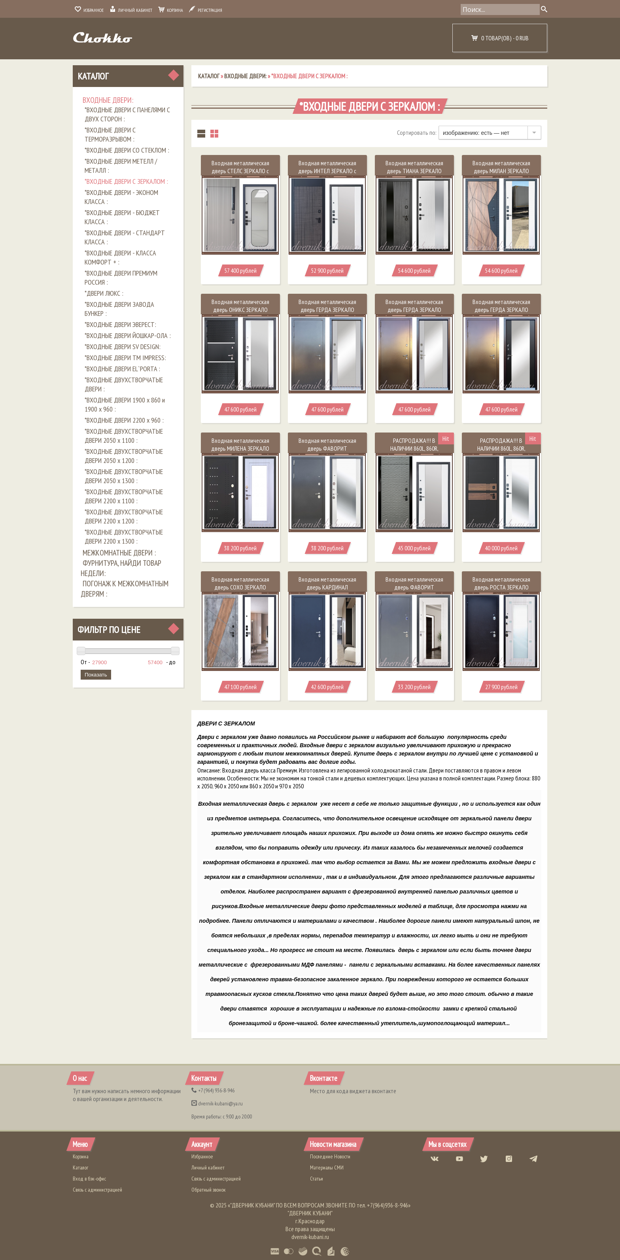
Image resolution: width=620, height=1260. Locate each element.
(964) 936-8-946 (212, 1090)
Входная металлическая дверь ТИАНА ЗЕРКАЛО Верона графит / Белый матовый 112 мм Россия (414, 175)
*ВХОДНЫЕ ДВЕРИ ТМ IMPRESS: (125, 357)
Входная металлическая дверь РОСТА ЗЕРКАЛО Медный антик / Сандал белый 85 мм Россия (501, 591)
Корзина (170, 10)
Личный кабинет (131, 10)
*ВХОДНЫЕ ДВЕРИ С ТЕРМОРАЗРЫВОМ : (110, 134)
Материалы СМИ (327, 1167)
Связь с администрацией (97, 1189)
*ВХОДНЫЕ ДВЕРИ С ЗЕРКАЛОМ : (126, 181)
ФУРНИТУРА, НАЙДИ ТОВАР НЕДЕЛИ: (121, 568)
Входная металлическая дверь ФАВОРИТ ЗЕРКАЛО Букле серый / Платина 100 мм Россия (414, 591)
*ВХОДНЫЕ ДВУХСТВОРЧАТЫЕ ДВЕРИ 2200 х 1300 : (124, 536)
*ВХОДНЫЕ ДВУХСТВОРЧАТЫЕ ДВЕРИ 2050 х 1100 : (124, 436)
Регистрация (205, 10)
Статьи (316, 1178)
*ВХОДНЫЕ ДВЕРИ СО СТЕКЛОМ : (127, 150)
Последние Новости (330, 1156)
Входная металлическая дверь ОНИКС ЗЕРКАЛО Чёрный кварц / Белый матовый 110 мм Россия (240, 313)
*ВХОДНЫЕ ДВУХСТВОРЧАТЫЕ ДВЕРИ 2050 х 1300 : (124, 476)
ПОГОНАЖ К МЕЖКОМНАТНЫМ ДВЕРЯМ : (124, 588)
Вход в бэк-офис (89, 1178)
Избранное (89, 10)
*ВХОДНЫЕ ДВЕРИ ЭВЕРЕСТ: (120, 324)
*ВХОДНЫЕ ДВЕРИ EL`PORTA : (122, 368)
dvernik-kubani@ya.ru (217, 1103)
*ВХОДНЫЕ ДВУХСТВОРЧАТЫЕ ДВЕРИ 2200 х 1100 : (124, 496)
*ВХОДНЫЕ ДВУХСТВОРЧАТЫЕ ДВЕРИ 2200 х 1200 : (124, 516)
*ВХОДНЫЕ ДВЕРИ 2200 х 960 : (124, 420)
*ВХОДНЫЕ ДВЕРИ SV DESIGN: (123, 346)
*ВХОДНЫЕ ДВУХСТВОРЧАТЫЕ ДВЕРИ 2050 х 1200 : (124, 456)
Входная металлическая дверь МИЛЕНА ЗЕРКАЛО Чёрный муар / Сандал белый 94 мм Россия (240, 452)
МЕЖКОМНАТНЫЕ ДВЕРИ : (119, 553)
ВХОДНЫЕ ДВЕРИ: (108, 100)
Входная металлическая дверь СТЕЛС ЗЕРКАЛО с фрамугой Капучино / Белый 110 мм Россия (240, 175)
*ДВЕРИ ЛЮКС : (104, 293)
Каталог (93, 76)
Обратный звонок (208, 1189)
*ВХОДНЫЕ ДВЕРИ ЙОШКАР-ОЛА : (128, 335)
